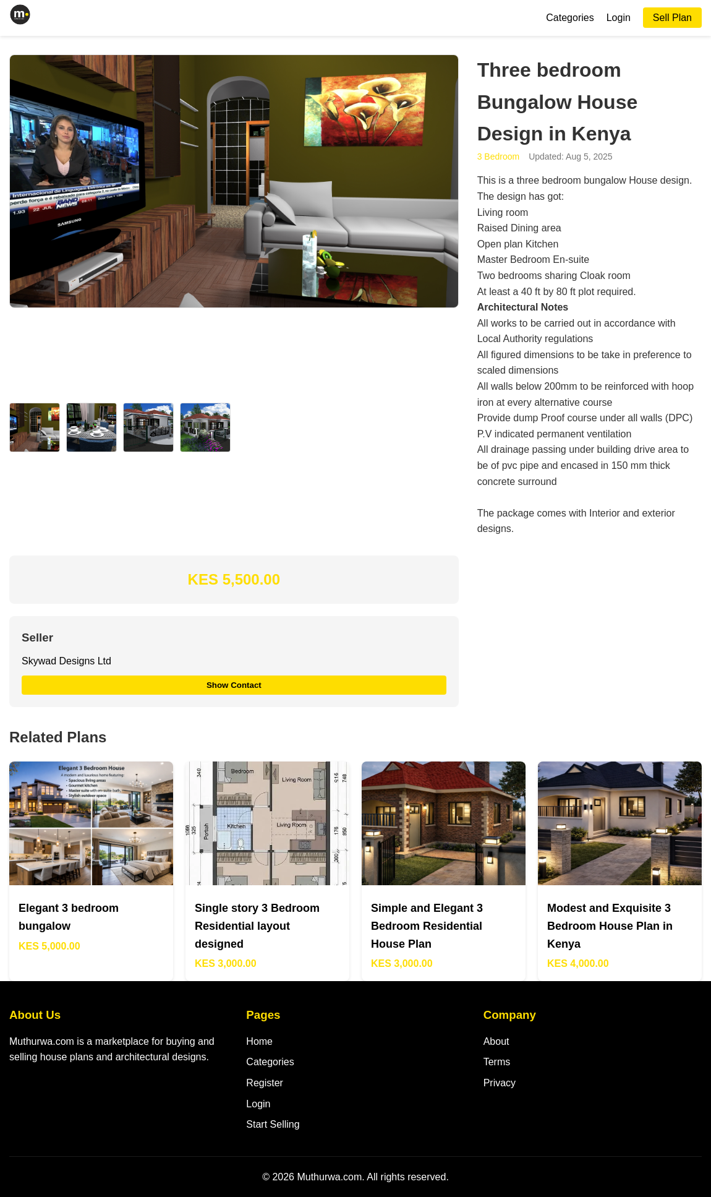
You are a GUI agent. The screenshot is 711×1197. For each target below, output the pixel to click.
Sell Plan (672, 17)
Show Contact (234, 685)
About (496, 1041)
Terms (497, 1062)
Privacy (499, 1083)
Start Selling (272, 1124)
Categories (570, 17)
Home (259, 1041)
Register (264, 1083)
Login (619, 17)
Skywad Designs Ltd (66, 661)
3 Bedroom (498, 156)
